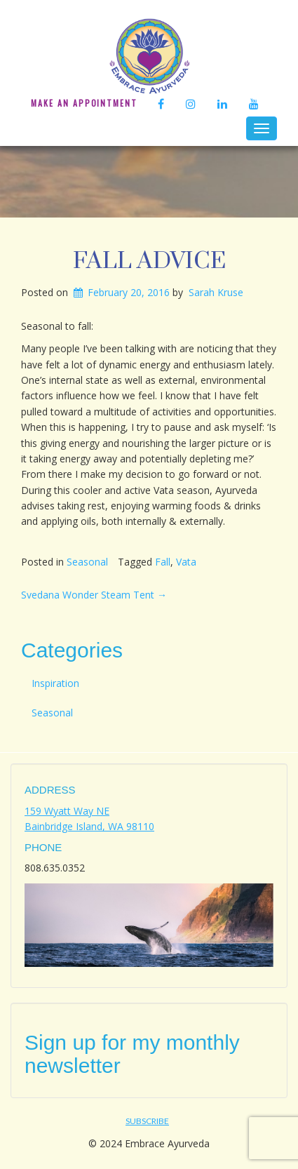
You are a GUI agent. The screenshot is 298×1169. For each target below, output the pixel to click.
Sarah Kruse (216, 292)
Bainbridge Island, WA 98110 (89, 826)
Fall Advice (149, 261)
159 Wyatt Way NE (67, 810)
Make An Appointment (84, 103)
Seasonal (87, 561)
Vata (186, 561)
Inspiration (55, 683)
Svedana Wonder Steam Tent (94, 594)
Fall (162, 561)
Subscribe (147, 1121)
